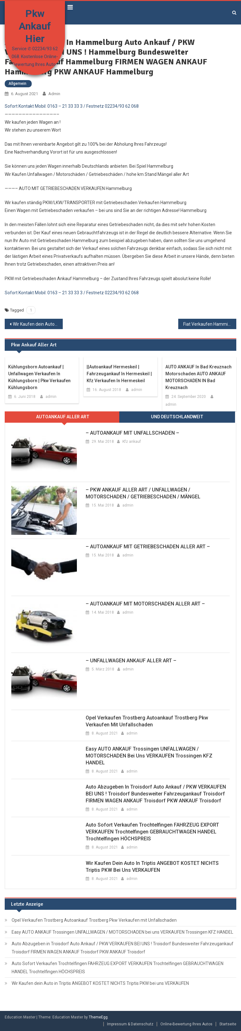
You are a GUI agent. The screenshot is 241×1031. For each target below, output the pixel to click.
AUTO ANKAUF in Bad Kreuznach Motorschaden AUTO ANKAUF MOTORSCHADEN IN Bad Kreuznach (198, 377)
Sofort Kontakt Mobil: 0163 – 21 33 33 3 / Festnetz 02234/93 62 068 (72, 106)
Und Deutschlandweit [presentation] (177, 416)
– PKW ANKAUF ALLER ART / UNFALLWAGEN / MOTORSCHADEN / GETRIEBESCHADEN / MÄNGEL (143, 493)
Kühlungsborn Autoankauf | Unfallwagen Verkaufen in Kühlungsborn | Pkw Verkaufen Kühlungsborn (39, 377)
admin (54, 93)
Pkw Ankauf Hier (35, 26)
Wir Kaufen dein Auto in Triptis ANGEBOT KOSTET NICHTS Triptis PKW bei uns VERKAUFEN (152, 866)
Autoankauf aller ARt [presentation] (62, 416)
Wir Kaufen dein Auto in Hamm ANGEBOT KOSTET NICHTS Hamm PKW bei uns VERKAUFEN (37, 324)
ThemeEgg (98, 1017)
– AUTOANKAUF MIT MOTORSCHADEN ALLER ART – (145, 604)
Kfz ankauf (131, 441)
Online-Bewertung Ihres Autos (186, 1024)
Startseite (227, 1024)
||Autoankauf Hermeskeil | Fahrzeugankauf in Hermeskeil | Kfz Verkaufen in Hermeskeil (119, 373)
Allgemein (17, 83)
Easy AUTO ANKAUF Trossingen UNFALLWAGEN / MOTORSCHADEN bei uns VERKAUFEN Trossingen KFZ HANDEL (149, 756)
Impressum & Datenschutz (130, 1024)
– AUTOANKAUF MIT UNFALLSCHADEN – (132, 433)
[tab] (62, 416)
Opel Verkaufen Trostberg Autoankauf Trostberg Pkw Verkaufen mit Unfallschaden (147, 721)
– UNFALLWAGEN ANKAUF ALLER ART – (131, 661)
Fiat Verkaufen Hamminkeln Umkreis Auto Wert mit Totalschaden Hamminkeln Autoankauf (209, 324)
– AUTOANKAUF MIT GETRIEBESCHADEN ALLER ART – (148, 547)
